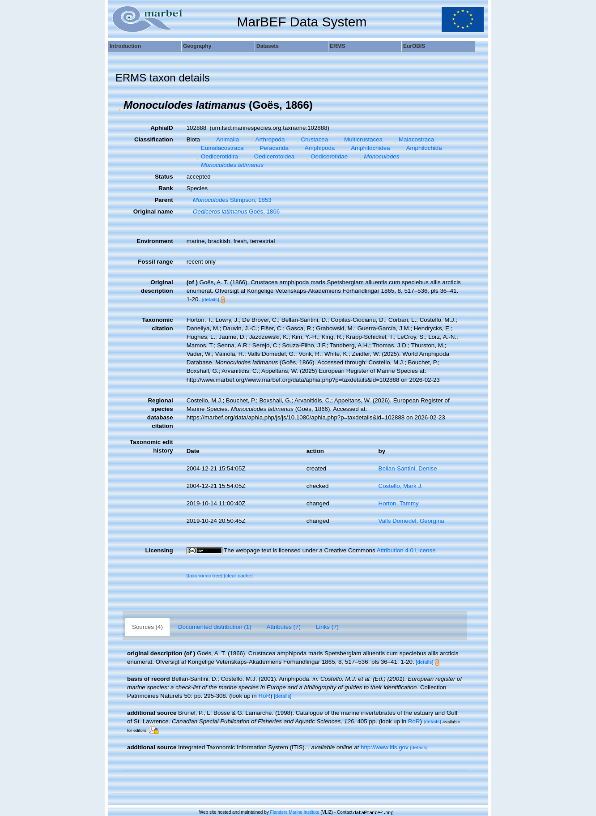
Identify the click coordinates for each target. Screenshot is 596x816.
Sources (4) (147, 627)
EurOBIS (414, 46)
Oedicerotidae (326, 156)
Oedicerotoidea (270, 156)
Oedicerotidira (216, 156)
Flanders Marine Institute (294, 812)
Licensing (159, 550)
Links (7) (327, 627)
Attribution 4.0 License (406, 550)
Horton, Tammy (399, 503)
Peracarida (271, 148)
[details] (210, 299)
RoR (264, 695)
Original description (157, 286)
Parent (163, 200)
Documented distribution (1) (214, 627)
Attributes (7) (284, 627)
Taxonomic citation (157, 324)
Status (164, 176)
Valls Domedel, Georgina (411, 520)
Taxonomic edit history (151, 446)
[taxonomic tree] (205, 575)
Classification (153, 139)
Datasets (267, 46)
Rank (165, 188)
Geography (197, 46)
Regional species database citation (160, 413)
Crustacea (311, 139)
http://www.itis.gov (385, 747)
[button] (119, 105)
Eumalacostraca (218, 148)
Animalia (224, 139)
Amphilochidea (367, 148)
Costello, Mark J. (401, 486)
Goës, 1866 (233, 211)
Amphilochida (421, 148)
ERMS (337, 46)
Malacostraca (413, 139)
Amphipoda (316, 148)
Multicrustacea (360, 139)
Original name (153, 211)
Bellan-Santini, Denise (408, 468)
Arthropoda (267, 139)
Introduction (125, 46)
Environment (154, 241)
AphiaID (161, 127)
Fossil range (155, 261)
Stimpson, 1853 (229, 200)
